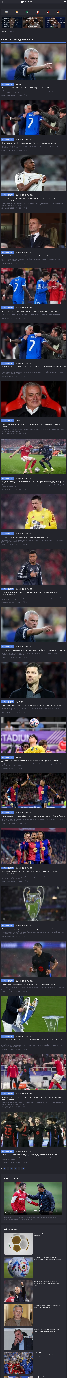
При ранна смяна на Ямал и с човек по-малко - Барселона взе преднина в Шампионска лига (29, 872)
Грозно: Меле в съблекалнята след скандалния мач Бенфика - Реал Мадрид (30, 311)
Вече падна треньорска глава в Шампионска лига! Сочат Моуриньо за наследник (33, 650)
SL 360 (4, 1364)
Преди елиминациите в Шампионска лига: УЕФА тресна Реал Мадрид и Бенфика (32, 482)
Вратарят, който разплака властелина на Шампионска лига (24, 537)
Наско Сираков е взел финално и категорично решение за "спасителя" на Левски (47, 1302)
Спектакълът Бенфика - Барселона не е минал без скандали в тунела (28, 984)
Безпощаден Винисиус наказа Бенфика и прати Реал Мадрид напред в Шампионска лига (28, 199)
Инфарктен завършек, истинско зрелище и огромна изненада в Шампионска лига (33, 929)
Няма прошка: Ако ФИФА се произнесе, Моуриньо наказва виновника (28, 143)
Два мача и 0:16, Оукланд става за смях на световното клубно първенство (30, 761)
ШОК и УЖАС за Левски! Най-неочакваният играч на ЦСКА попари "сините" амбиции (46, 1287)
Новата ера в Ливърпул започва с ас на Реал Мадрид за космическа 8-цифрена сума (46, 1266)
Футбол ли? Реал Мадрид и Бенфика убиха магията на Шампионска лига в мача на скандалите (33, 367)
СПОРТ (4, 1351)
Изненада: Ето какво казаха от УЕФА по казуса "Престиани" (24, 256)
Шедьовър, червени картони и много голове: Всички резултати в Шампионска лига (32, 1040)
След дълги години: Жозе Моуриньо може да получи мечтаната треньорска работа (30, 425)
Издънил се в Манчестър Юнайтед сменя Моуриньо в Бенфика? (26, 88)
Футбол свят (7, 84)
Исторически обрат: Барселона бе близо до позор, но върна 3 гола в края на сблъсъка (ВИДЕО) (31, 1098)
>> (23, 1168)
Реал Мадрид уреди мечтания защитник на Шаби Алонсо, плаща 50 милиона (31, 705)
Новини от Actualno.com (13, 1374)
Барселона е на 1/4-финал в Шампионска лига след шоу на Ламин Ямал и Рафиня (33, 816)
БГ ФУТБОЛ (5, 1337)
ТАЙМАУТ (5, 1357)
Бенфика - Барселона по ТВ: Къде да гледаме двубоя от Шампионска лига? (30, 1155)
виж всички (7, 1309)
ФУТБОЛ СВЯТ (7, 1344)
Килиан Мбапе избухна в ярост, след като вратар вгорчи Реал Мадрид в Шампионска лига (29, 593)
